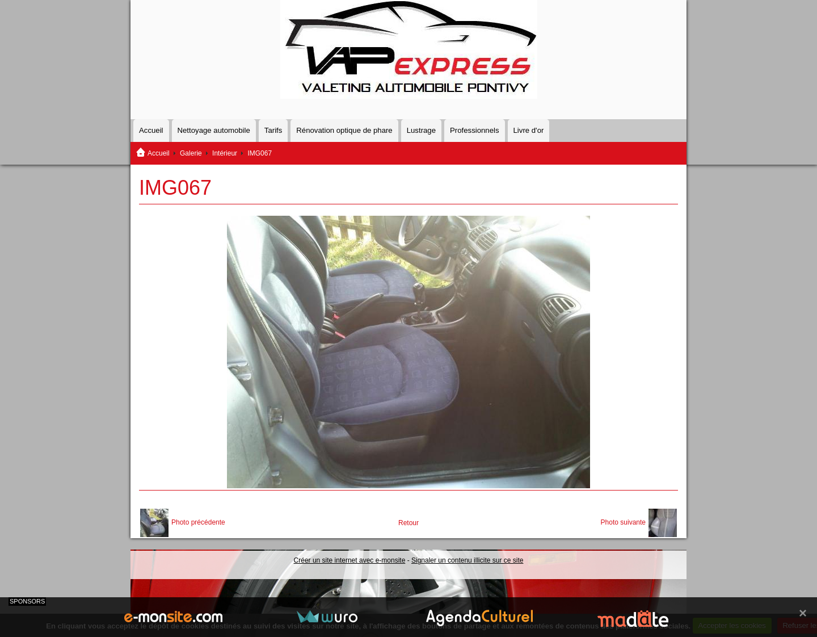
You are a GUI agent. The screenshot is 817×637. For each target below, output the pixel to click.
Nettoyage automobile (214, 130)
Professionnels (474, 130)
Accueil (151, 130)
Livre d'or (528, 130)
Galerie (191, 153)
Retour (408, 523)
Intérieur (224, 153)
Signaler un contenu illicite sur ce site (467, 560)
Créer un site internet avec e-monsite (350, 560)
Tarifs (273, 130)
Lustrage (421, 130)
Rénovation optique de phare (344, 130)
